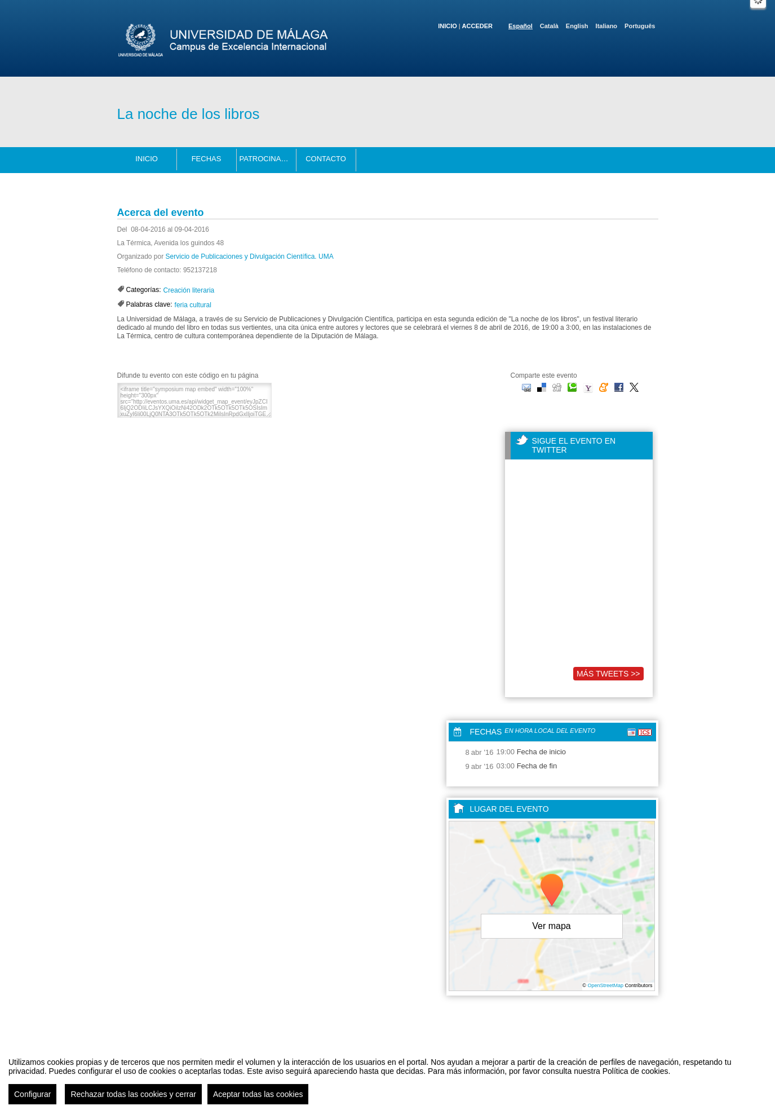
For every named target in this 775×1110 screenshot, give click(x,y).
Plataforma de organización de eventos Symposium (393, 1089)
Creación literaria (189, 290)
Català (549, 26)
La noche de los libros (188, 113)
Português (640, 26)
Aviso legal (275, 1089)
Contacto (325, 158)
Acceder (477, 26)
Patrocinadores (268, 158)
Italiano (607, 26)
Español (520, 26)
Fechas (207, 158)
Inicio (447, 26)
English (577, 26)
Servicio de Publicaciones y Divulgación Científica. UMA (250, 256)
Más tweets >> (608, 673)
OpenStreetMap (605, 985)
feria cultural (193, 305)
